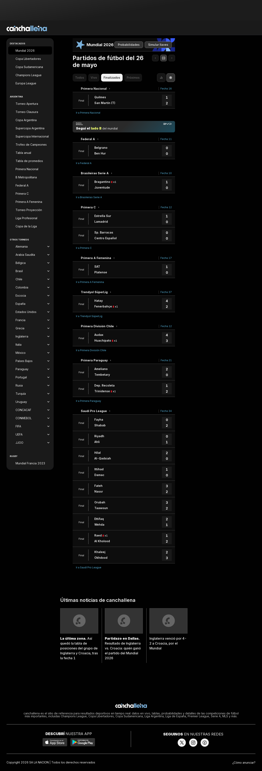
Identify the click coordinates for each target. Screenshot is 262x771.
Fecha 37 (166, 292)
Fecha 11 (166, 139)
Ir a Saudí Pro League (88, 567)
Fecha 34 (166, 410)
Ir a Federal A (83, 163)
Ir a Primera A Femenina (90, 282)
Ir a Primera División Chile (91, 350)
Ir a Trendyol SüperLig (89, 316)
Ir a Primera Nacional (88, 112)
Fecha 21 (166, 360)
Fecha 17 (166, 257)
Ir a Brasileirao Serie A (89, 197)
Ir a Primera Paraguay (88, 400)
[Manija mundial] (124, 126)
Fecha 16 (166, 88)
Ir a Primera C (84, 247)
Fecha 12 (166, 207)
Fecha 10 (166, 173)
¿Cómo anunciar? (243, 762)
